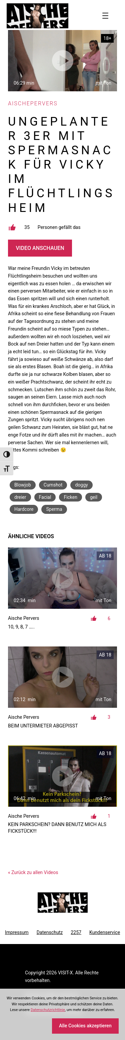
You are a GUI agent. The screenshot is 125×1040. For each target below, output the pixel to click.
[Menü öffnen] (105, 16)
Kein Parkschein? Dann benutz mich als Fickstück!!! (57, 828)
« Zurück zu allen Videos (33, 872)
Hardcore (23, 509)
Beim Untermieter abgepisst (43, 725)
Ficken (70, 497)
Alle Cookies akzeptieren (85, 1025)
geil (93, 497)
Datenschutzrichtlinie (48, 1010)
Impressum (17, 932)
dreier (20, 497)
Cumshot (53, 485)
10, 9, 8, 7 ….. (21, 626)
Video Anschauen (40, 248)
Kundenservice (104, 932)
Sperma (54, 509)
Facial (45, 497)
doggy (81, 485)
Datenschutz (50, 932)
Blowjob (22, 485)
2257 (76, 932)
